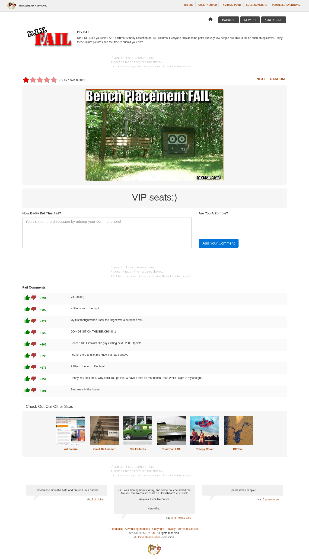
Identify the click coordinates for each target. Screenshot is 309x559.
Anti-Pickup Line (181, 517)
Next (261, 79)
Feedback (117, 529)
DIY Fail (238, 449)
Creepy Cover (207, 5)
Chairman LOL (171, 449)
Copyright (158, 529)
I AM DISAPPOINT (231, 5)
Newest (250, 20)
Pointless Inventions (286, 5)
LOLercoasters (256, 5)
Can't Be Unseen (104, 449)
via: (89, 499)
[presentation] (234, 226)
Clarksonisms (270, 499)
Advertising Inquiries (137, 529)
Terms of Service (188, 529)
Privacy (170, 529)
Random (277, 79)
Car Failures (138, 449)
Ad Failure (71, 449)
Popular (228, 20)
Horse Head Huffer (148, 537)
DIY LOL (188, 5)
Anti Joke (97, 499)
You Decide (273, 20)
